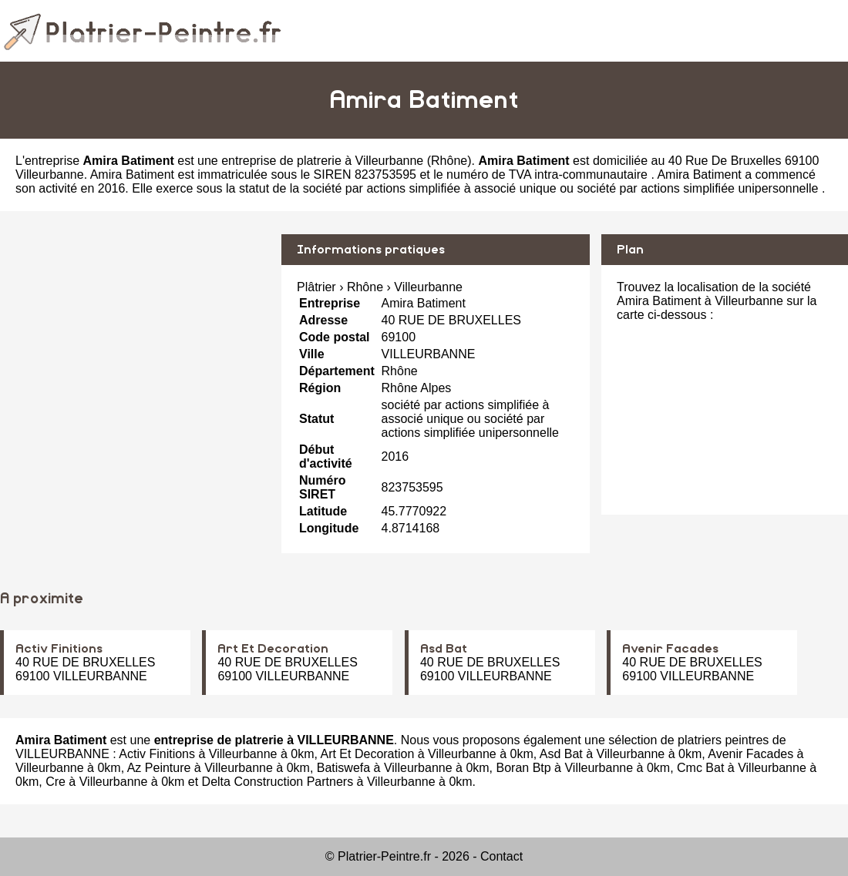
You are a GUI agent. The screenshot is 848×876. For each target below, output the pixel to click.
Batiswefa (343, 767)
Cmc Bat (700, 767)
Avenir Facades (670, 649)
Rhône (449, 160)
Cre (55, 781)
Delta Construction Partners (278, 781)
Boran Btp (523, 767)
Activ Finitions (59, 649)
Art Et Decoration (272, 649)
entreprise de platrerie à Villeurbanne (322, 160)
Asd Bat (443, 649)
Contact (501, 856)
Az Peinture (159, 767)
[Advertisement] (135, 342)
